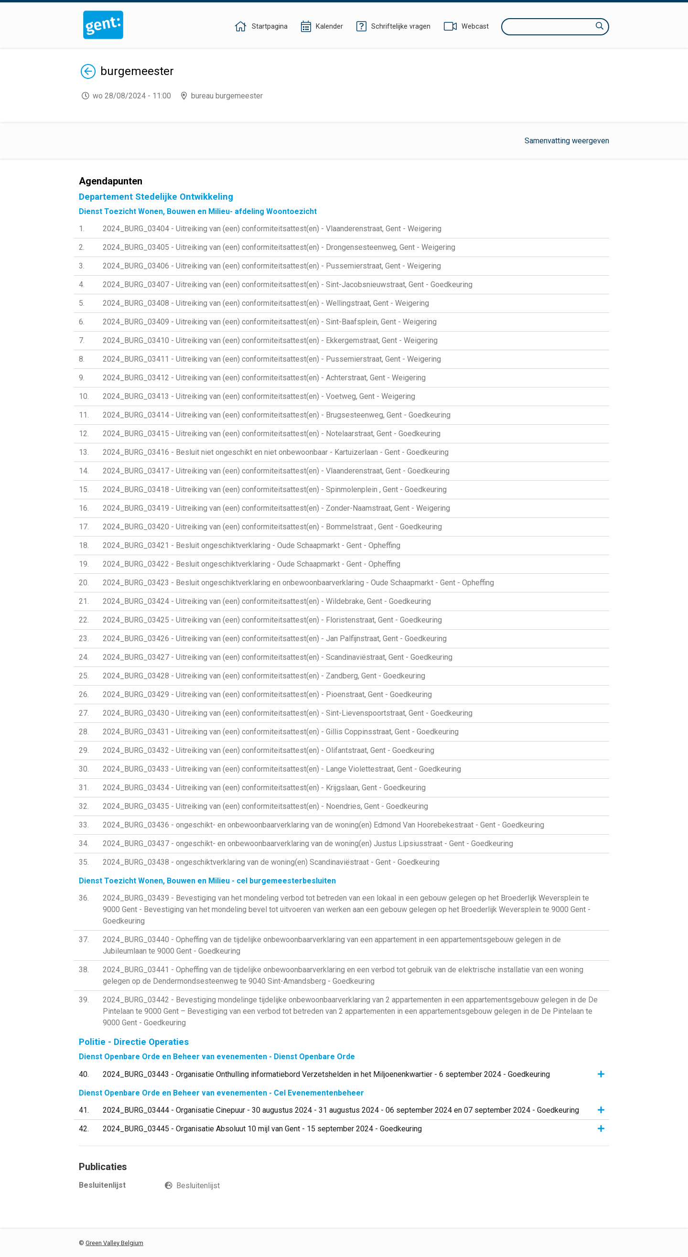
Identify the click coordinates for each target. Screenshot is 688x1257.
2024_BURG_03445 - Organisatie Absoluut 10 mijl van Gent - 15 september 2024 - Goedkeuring (262, 1128)
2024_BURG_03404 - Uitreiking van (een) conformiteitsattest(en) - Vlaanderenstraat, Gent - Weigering (272, 228)
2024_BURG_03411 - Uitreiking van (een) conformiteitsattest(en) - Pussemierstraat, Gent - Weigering (272, 359)
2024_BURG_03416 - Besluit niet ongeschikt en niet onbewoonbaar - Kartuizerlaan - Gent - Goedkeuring (276, 452)
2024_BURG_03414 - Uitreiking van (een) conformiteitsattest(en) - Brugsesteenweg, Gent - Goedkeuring (277, 414)
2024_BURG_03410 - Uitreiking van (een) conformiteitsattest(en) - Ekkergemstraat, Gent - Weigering (270, 340)
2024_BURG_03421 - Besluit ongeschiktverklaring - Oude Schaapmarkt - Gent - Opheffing (251, 545)
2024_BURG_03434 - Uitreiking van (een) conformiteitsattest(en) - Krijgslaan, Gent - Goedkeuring (264, 787)
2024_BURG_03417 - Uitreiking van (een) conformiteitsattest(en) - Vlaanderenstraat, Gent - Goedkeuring (276, 470)
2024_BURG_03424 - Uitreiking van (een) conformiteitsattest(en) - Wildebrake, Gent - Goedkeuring (267, 601)
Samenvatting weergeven (567, 140)
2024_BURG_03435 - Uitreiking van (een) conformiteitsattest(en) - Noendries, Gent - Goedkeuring (265, 806)
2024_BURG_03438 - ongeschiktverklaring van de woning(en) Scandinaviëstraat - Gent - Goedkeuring (271, 862)
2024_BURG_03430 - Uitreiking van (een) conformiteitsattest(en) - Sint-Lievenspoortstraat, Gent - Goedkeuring (288, 713)
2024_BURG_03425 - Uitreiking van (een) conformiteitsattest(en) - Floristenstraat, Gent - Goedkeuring (272, 619)
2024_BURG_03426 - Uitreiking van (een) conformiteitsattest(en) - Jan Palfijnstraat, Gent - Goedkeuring (275, 638)
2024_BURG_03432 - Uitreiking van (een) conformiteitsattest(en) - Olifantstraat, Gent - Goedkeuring (268, 750)
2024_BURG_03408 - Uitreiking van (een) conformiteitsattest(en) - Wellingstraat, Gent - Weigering (266, 303)
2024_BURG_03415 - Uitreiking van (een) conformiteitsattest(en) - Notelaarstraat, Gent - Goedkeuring (272, 433)
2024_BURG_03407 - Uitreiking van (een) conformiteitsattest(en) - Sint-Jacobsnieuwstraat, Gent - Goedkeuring (288, 284)
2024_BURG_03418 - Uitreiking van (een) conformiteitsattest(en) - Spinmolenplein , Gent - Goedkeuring (275, 489)
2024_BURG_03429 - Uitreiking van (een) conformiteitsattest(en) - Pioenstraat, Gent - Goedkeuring (267, 694)
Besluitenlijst (198, 1185)
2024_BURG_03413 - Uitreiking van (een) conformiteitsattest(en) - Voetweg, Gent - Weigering (259, 396)
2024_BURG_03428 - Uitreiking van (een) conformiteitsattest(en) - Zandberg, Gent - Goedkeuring (264, 675)
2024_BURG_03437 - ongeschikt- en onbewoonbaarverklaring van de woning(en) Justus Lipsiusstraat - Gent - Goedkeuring (308, 843)
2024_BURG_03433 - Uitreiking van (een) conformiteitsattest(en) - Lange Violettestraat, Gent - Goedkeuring (282, 769)
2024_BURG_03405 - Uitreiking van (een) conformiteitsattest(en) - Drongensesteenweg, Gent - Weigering (279, 247)
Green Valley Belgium (114, 1242)
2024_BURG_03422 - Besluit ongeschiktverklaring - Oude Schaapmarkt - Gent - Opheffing (251, 564)
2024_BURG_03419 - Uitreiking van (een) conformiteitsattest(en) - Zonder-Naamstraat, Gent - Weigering (276, 508)
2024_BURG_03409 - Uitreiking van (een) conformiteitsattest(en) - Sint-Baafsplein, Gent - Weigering (270, 321)
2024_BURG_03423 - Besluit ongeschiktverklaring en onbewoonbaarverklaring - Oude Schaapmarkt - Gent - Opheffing (298, 582)
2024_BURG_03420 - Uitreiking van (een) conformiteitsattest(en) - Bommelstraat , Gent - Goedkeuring (272, 526)
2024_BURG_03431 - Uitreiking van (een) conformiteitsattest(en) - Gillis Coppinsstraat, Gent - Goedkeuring (281, 731)
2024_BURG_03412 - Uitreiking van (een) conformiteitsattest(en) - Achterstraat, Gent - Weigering (264, 377)
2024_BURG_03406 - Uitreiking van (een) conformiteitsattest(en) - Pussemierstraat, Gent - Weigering (272, 265)
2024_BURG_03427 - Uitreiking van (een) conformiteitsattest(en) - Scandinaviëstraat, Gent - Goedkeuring (277, 657)
